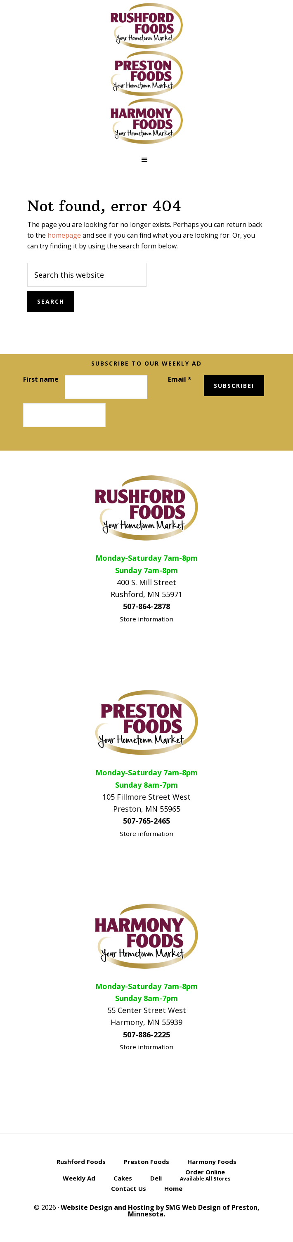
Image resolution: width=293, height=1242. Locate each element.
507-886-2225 (146, 1034)
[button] (146, 159)
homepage (64, 235)
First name (41, 379)
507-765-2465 (146, 821)
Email (179, 379)
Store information (146, 619)
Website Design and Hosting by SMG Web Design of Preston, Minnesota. (160, 1210)
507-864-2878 (146, 606)
